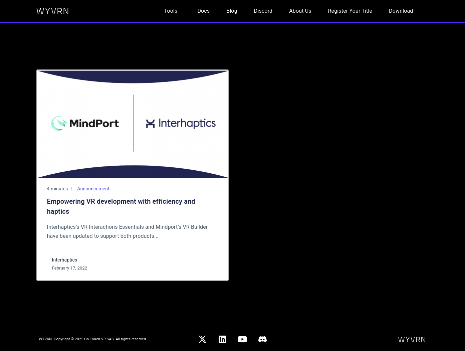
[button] (172, 11)
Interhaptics (64, 259)
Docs (203, 11)
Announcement (92, 188)
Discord (263, 11)
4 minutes (57, 188)
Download (401, 11)
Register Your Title (350, 11)
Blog (231, 11)
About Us (300, 11)
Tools (171, 11)
